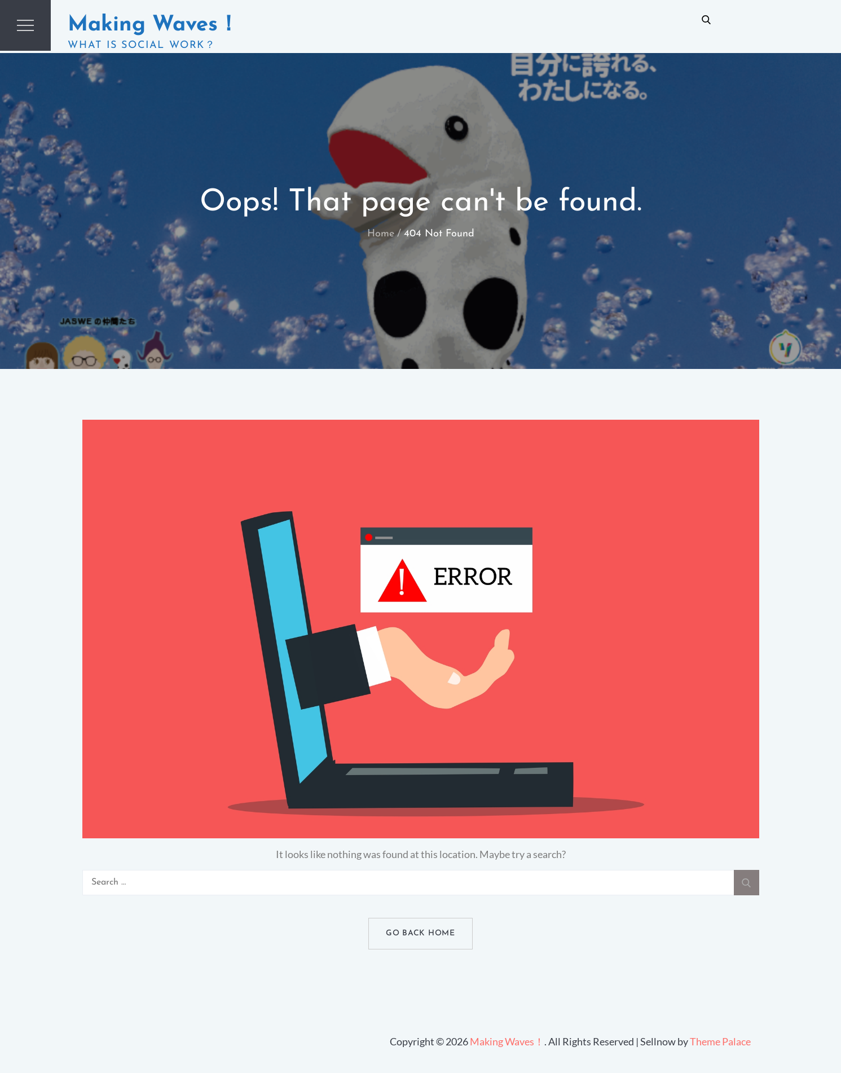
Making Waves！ (153, 25)
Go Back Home (420, 933)
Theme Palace (720, 1041)
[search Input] (420, 882)
